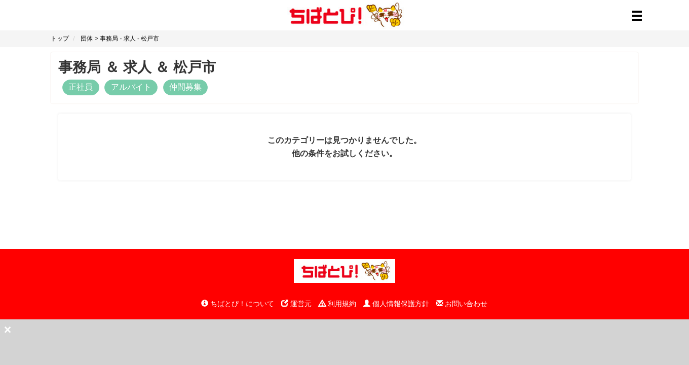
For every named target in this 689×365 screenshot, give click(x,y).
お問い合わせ (462, 304)
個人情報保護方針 (396, 304)
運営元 (296, 304)
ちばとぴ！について (237, 304)
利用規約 (337, 304)
